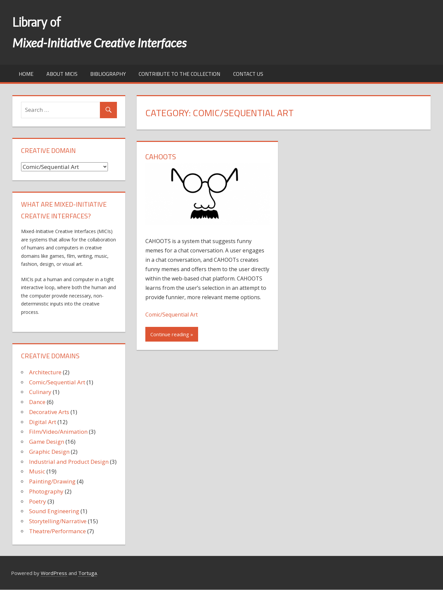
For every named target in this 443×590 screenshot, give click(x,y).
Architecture (45, 372)
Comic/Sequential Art (171, 314)
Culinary (40, 392)
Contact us (248, 74)
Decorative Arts (49, 412)
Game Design (46, 441)
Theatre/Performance (57, 531)
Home (26, 74)
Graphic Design (49, 451)
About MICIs (62, 74)
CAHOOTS (160, 156)
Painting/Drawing (52, 481)
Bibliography (108, 74)
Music (37, 471)
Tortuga (87, 573)
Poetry (37, 501)
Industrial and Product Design (69, 461)
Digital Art (42, 422)
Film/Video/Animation (58, 431)
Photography (46, 491)
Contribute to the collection (179, 74)
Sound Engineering (54, 511)
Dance (37, 402)
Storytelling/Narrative (58, 521)
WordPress (54, 573)
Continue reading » (171, 334)
